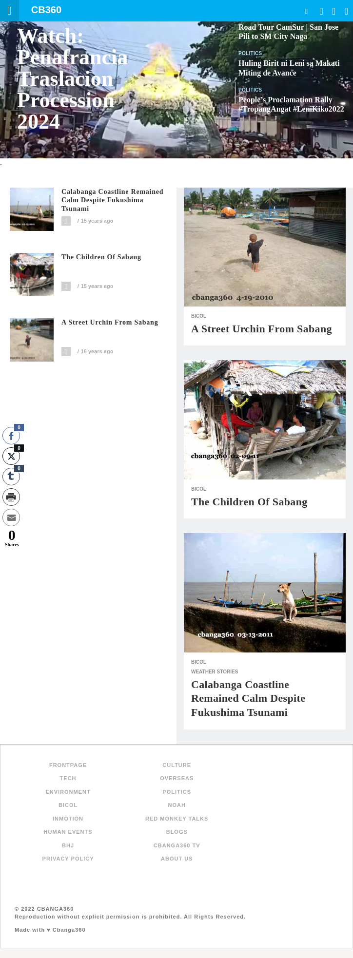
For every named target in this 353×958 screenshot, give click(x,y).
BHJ (68, 845)
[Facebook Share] (11, 435)
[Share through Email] (11, 517)
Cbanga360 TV (177, 845)
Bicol (198, 316)
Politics (250, 53)
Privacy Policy (68, 859)
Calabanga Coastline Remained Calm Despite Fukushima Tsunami (112, 200)
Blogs (177, 832)
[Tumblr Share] (11, 476)
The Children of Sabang (101, 257)
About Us (177, 859)
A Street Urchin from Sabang (109, 322)
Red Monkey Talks (176, 819)
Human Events (68, 832)
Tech (68, 778)
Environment (67, 792)
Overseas (177, 778)
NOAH (177, 805)
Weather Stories (214, 671)
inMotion (68, 819)
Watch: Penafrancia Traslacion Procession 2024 (72, 79)
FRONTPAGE (68, 765)
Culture (176, 765)
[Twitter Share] (11, 456)
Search (306, 10)
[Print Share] (11, 497)
